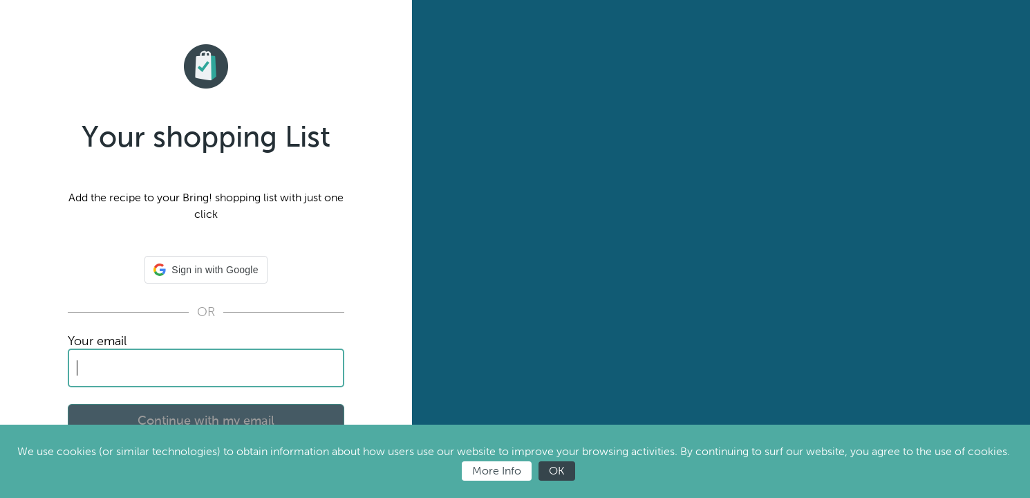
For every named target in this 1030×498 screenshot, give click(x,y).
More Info (496, 470)
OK (557, 470)
